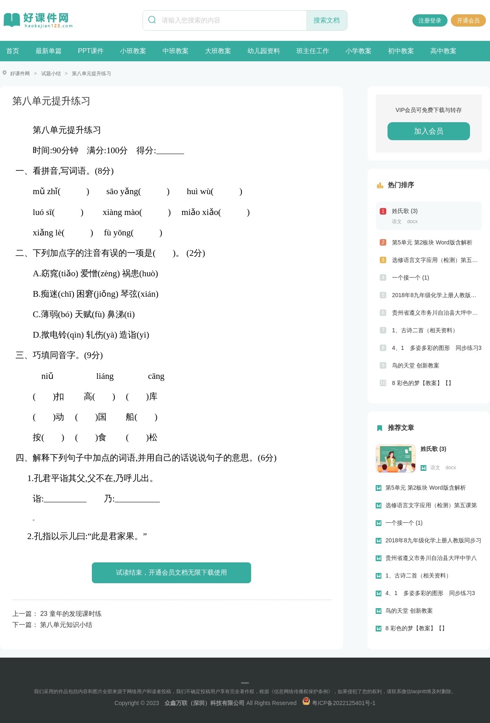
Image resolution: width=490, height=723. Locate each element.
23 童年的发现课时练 (70, 613)
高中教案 (443, 50)
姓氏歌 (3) (405, 210)
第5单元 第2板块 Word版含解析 (432, 242)
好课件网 (20, 73)
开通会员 (468, 20)
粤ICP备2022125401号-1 (339, 702)
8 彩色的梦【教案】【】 (423, 382)
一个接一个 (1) (410, 277)
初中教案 (401, 50)
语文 (397, 221)
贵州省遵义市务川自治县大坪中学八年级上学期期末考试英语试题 (437, 312)
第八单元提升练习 (91, 73)
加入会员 (428, 131)
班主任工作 (312, 50)
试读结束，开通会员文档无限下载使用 (171, 572)
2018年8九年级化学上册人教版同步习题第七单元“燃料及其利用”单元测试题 (437, 294)
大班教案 (218, 50)
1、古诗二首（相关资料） (425, 330)
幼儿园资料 (263, 50)
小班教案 (133, 50)
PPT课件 (91, 50)
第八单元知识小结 (66, 624)
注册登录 (430, 20)
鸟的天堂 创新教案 (415, 365)
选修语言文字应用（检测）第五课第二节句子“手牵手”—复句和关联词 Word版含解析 (437, 259)
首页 (12, 50)
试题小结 (51, 73)
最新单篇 (49, 50)
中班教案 (176, 50)
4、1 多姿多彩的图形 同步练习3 (436, 347)
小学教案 (358, 50)
